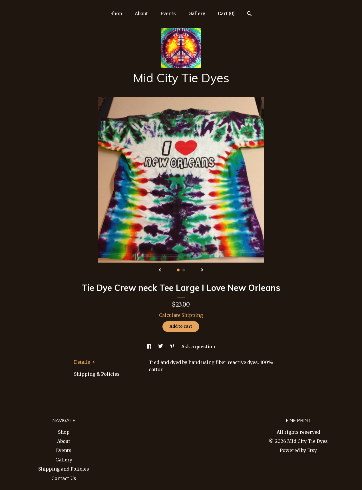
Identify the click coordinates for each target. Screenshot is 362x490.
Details (84, 362)
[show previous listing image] (159, 270)
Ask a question (198, 346)
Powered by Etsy (298, 450)
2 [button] (183, 270)
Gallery (196, 13)
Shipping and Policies (63, 469)
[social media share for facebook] (149, 346)
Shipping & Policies (97, 374)
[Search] (249, 14)
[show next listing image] (202, 270)
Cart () (226, 13)
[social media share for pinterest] (173, 346)
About (141, 13)
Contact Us (63, 478)
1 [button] (178, 270)
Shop (116, 13)
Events (168, 13)
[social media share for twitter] (161, 346)
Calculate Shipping (181, 315)
